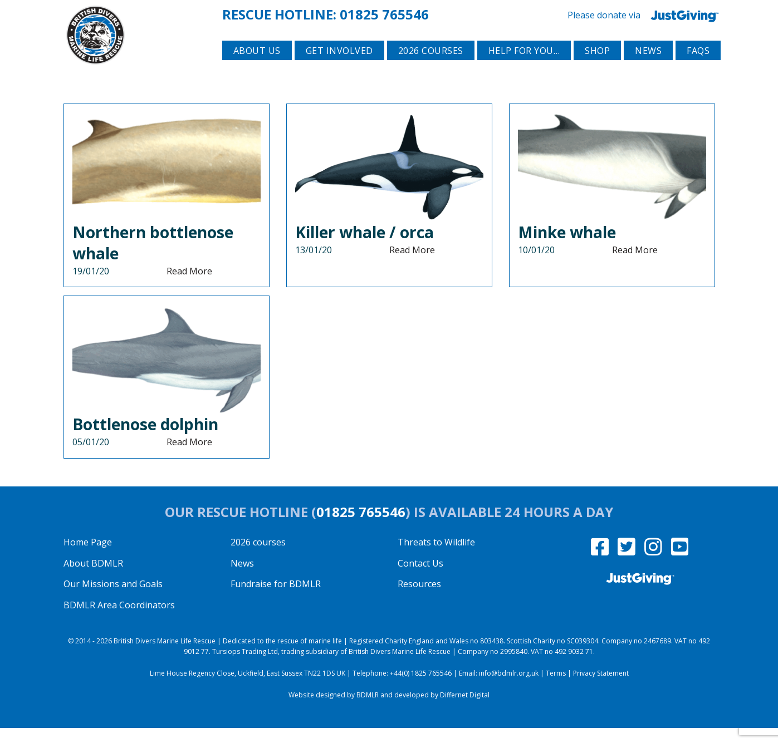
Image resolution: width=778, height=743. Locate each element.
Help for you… (524, 67)
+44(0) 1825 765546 (421, 688)
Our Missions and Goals (113, 599)
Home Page (87, 557)
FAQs (698, 67)
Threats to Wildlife (436, 557)
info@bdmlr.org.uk (509, 688)
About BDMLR (93, 578)
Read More (189, 286)
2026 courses (430, 67)
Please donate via (645, 14)
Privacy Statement (601, 688)
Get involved (339, 67)
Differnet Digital (465, 710)
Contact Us (420, 578)
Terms (556, 688)
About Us (257, 67)
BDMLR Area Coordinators (119, 620)
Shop (597, 67)
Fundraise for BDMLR (276, 599)
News (648, 67)
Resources (419, 599)
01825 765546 (384, 13)
